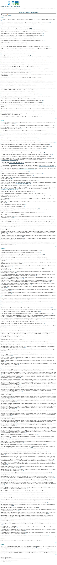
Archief (9, 8)
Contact (3, 9)
